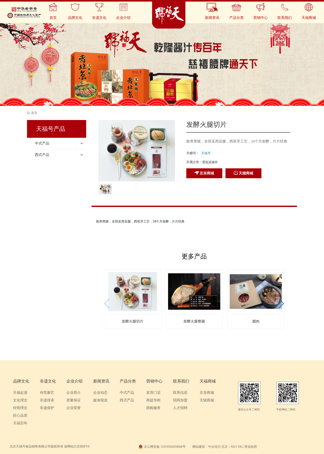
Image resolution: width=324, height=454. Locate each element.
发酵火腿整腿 (194, 321)
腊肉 (255, 321)
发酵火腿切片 (132, 321)
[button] (281, 304)
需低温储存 (210, 162)
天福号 (206, 153)
